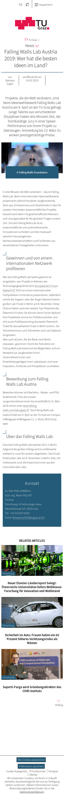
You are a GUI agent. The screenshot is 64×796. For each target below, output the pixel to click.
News (32, 45)
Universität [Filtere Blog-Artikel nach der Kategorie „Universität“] (9, 677)
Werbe (32, 774)
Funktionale (37, 771)
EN (20, 4)
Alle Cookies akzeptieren (31, 759)
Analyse (52, 771)
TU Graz (31, 40)
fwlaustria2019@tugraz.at (27, 517)
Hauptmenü (43, 4)
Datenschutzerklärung (32, 791)
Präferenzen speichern (31, 766)
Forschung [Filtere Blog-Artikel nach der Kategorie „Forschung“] (8, 573)
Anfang (57, 703)
